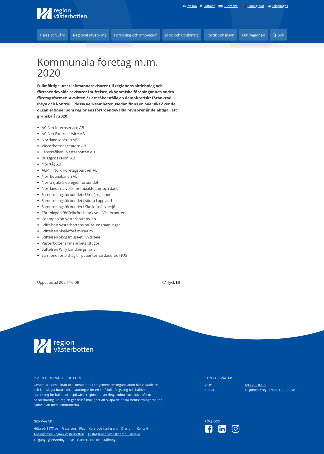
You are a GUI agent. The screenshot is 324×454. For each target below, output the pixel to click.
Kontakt (142, 428)
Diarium (127, 428)
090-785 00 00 (255, 385)
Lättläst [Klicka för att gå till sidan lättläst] (209, 6)
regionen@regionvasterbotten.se (270, 390)
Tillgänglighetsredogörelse (54, 440)
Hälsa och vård (52, 35)
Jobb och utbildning (181, 35)
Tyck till (173, 282)
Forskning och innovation (136, 35)
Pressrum (68, 428)
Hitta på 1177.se (46, 428)
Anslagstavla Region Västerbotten (59, 434)
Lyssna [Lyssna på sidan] (192, 6)
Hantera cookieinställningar (98, 440)
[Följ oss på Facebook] (210, 429)
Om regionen (253, 35)
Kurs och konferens (103, 428)
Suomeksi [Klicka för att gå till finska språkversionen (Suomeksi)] (231, 6)
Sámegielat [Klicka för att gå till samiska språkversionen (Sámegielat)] (256, 6)
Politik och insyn (220, 35)
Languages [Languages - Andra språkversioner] (280, 6)
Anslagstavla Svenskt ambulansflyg (114, 434)
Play (82, 428)
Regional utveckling (89, 35)
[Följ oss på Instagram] (237, 429)
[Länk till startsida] (62, 13)
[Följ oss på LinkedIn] (223, 429)
